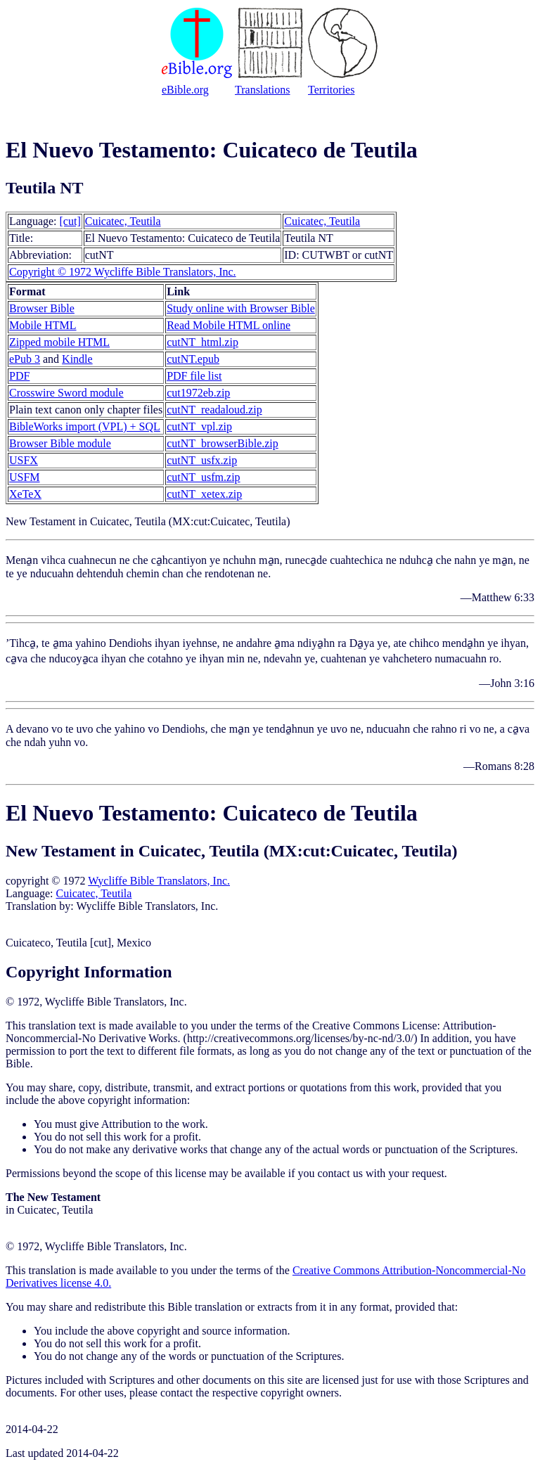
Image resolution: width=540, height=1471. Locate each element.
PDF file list (194, 376)
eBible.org (185, 90)
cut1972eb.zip (198, 393)
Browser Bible (42, 308)
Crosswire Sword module (66, 393)
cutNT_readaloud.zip (214, 410)
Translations (262, 90)
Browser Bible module (60, 443)
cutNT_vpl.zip (199, 426)
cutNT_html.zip (202, 342)
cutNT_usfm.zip (203, 477)
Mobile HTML (43, 325)
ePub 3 (24, 359)
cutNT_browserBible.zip (222, 443)
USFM (24, 477)
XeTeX (25, 494)
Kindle (77, 359)
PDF (19, 376)
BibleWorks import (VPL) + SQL (84, 426)
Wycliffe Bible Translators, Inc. (159, 881)
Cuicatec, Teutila (123, 221)
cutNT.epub (193, 359)
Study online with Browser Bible (241, 308)
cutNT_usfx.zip (202, 460)
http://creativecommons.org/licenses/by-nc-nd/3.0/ (300, 1038)
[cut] (70, 221)
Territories (331, 90)
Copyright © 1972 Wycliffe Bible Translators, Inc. (122, 272)
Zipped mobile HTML (59, 342)
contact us (339, 1173)
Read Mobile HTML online (228, 325)
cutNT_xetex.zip (204, 494)
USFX (23, 460)
